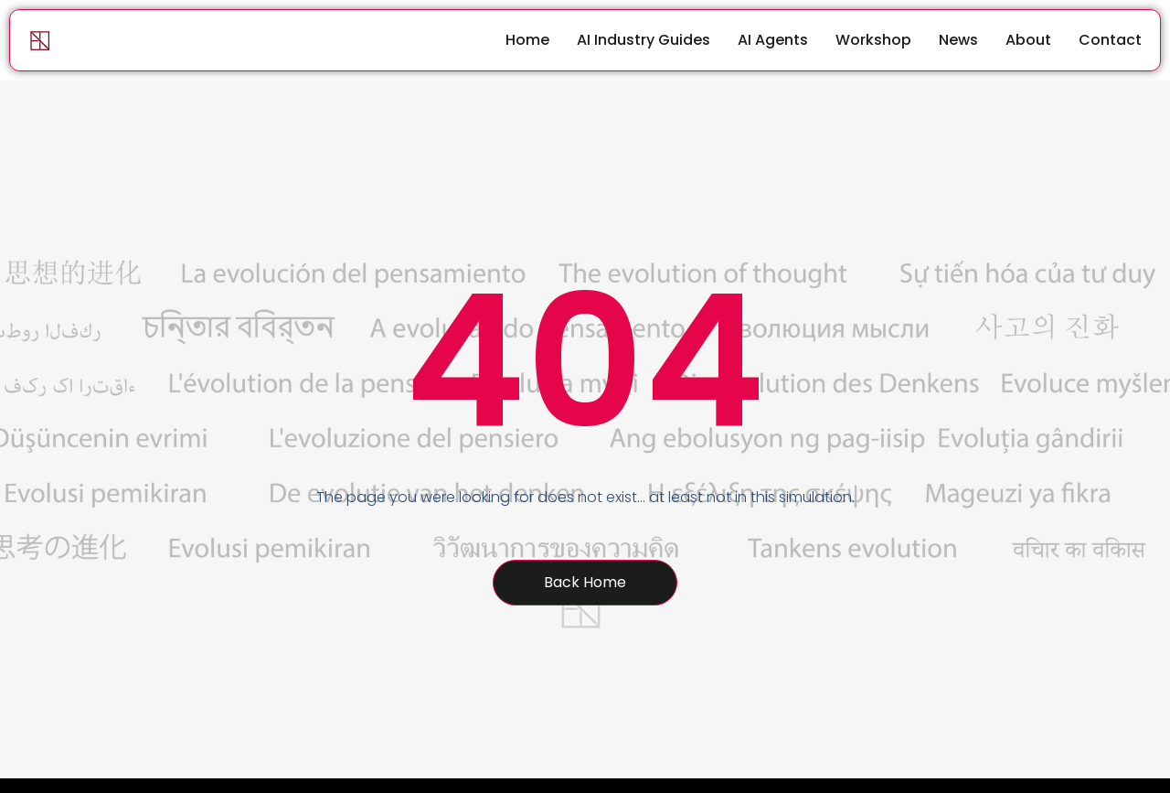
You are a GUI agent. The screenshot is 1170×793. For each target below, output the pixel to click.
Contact (1110, 39)
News (958, 39)
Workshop (873, 39)
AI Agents (773, 39)
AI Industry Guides (643, 39)
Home (527, 39)
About (1028, 39)
